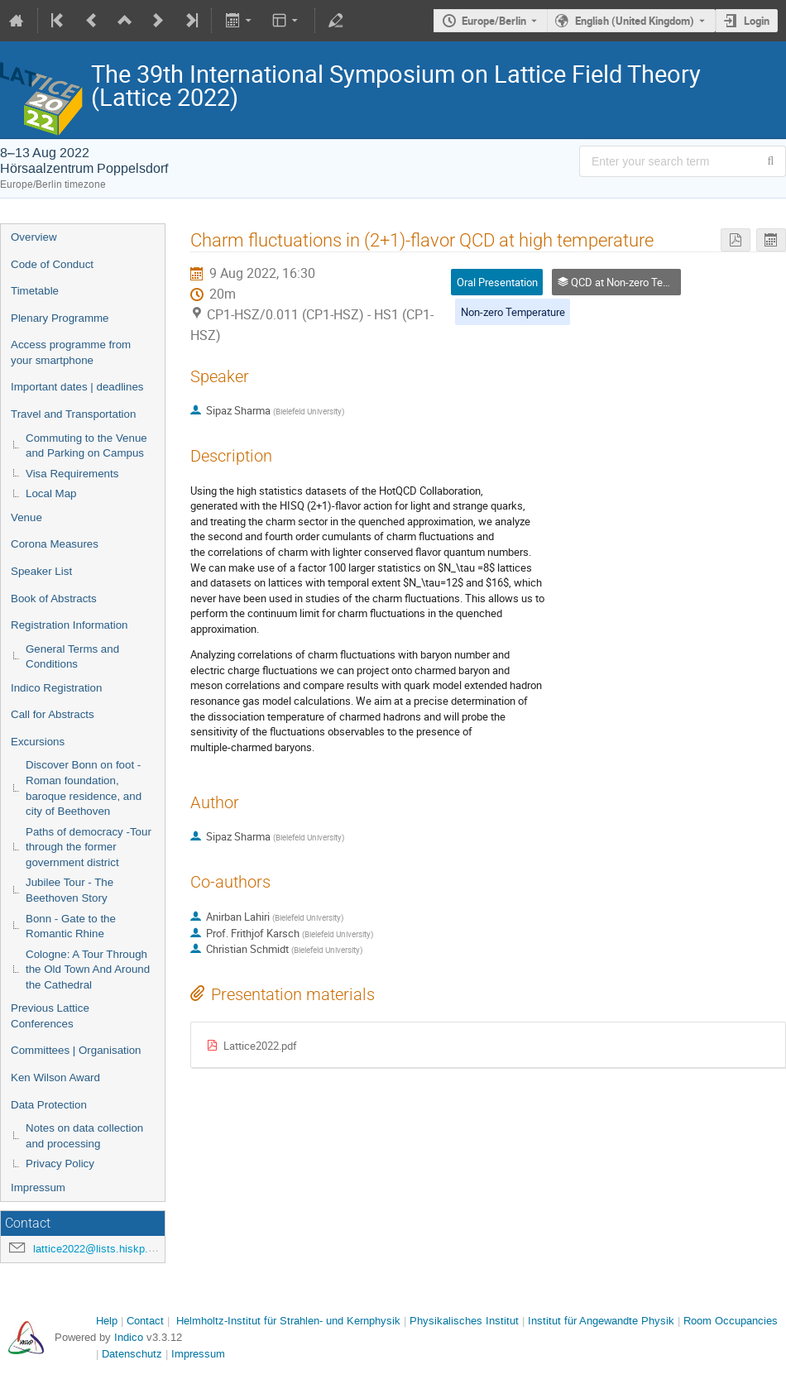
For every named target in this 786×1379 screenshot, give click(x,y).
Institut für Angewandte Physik (601, 1321)
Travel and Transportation (73, 414)
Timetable (35, 291)
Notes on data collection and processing (84, 1136)
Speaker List (41, 571)
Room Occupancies (730, 1321)
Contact (145, 1321)
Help (106, 1321)
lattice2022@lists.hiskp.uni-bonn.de (118, 1249)
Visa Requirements (72, 473)
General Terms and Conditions (72, 657)
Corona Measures (54, 544)
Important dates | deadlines (77, 387)
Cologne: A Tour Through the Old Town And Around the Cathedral (88, 969)
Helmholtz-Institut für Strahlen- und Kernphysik (288, 1321)
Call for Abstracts (52, 714)
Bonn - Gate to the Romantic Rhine (71, 926)
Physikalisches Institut (464, 1321)
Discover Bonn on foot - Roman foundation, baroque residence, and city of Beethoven (83, 788)
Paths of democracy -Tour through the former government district (88, 847)
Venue (26, 517)
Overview (34, 237)
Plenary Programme (60, 318)
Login (756, 20)
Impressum (38, 1187)
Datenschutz (131, 1354)
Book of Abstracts (54, 598)
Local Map (51, 493)
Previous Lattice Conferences (50, 1016)
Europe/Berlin (494, 20)
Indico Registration (56, 688)
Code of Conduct (52, 264)
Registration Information (69, 625)
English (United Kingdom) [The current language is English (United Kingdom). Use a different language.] (634, 20)
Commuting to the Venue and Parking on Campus (86, 446)
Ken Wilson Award (55, 1077)
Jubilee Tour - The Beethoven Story (69, 890)
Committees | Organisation (76, 1050)
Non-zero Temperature (513, 311)
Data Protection (49, 1105)
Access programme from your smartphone (71, 352)
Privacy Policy (60, 1163)
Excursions (38, 741)
